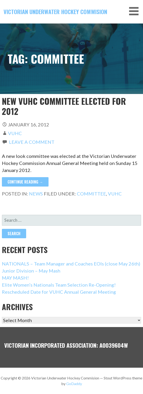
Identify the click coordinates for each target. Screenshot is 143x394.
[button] (135, 11)
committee (91, 193)
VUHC (115, 193)
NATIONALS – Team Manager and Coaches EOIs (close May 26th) (71, 263)
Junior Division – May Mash (31, 270)
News (36, 193)
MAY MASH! (15, 278)
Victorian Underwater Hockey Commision (55, 11)
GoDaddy (74, 383)
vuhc (15, 133)
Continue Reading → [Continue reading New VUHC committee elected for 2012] (25, 182)
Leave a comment (31, 142)
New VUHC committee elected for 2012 (64, 106)
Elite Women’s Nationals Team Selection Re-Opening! (59, 285)
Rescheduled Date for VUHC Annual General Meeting (59, 292)
